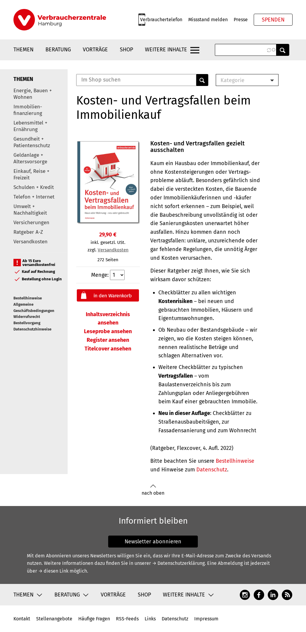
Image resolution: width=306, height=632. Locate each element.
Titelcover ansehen (108, 348)
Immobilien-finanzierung (27, 110)
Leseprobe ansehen (108, 331)
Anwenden (282, 50)
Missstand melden (208, 19)
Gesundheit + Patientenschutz (31, 142)
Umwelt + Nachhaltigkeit (30, 209)
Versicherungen (31, 222)
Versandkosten (30, 242)
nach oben (153, 490)
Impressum (206, 619)
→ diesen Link (53, 571)
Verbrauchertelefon (161, 19)
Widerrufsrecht (26, 316)
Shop (126, 49)
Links (150, 619)
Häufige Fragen (94, 619)
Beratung (58, 49)
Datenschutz (211, 469)
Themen (23, 49)
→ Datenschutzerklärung (178, 563)
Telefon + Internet (33, 197)
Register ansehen (108, 340)
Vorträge (95, 49)
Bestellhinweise (27, 298)
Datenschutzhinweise (32, 329)
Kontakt (21, 619)
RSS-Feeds (127, 619)
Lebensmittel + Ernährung (30, 126)
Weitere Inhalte (166, 49)
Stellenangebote (54, 619)
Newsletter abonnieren (153, 541)
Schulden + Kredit (33, 187)
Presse (241, 19)
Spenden (273, 19)
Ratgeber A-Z (28, 232)
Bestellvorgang (26, 323)
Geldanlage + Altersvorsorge (30, 158)
